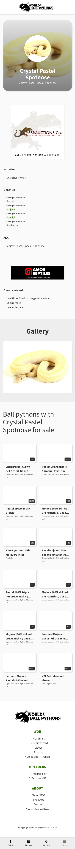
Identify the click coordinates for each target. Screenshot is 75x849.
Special (10, 218)
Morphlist (39, 739)
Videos (39, 748)
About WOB (39, 795)
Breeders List (39, 774)
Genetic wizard (39, 743)
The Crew (38, 800)
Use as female (14, 307)
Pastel (10, 201)
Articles (38, 752)
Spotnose (12, 225)
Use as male (13, 303)
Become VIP (38, 778)
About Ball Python (38, 757)
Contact (39, 804)
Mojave (10, 209)
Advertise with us (38, 809)
